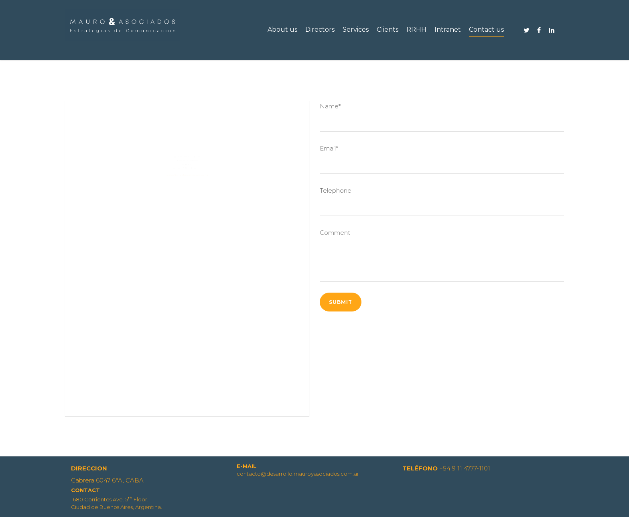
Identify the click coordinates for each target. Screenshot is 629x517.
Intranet (447, 29)
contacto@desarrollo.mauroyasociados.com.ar (187, 195)
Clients (387, 29)
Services (356, 29)
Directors (320, 29)
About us (282, 29)
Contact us (486, 29)
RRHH (416, 29)
